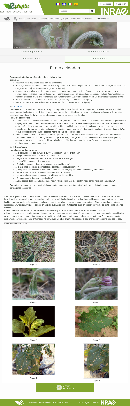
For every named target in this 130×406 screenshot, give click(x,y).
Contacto (95, 402)
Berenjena (31, 19)
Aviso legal (84, 402)
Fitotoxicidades (102, 19)
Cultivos (19, 19)
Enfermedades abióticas (82, 19)
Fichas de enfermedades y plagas (54, 19)
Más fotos (18, 106)
